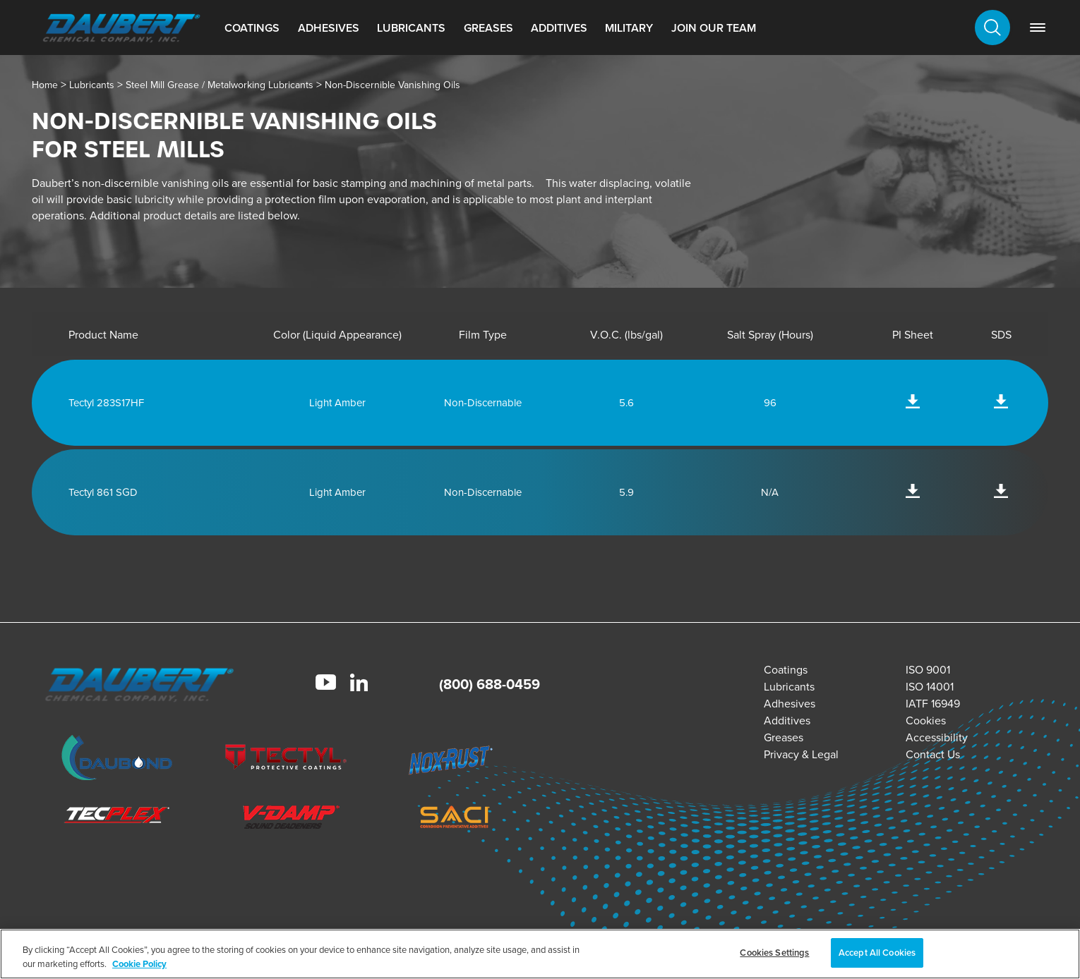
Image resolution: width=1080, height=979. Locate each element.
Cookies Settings (774, 952)
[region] (540, 954)
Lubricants (411, 28)
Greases (488, 28)
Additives (559, 28)
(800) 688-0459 (489, 684)
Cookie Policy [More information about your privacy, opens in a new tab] (139, 964)
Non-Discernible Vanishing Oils (392, 85)
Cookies (926, 720)
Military (629, 28)
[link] (1037, 27)
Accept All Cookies (877, 952)
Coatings (252, 28)
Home (45, 85)
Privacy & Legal (801, 754)
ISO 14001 (930, 687)
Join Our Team (713, 28)
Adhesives (328, 28)
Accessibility (937, 737)
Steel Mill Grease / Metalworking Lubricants (219, 85)
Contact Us (933, 754)
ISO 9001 (928, 670)
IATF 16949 (933, 703)
